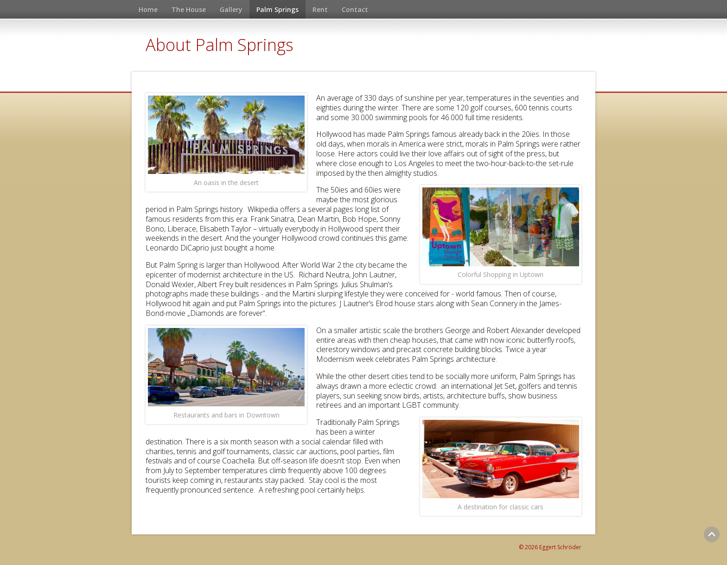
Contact (355, 9)
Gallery (231, 9)
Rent (320, 9)
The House (189, 9)
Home (148, 9)
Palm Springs (277, 9)
